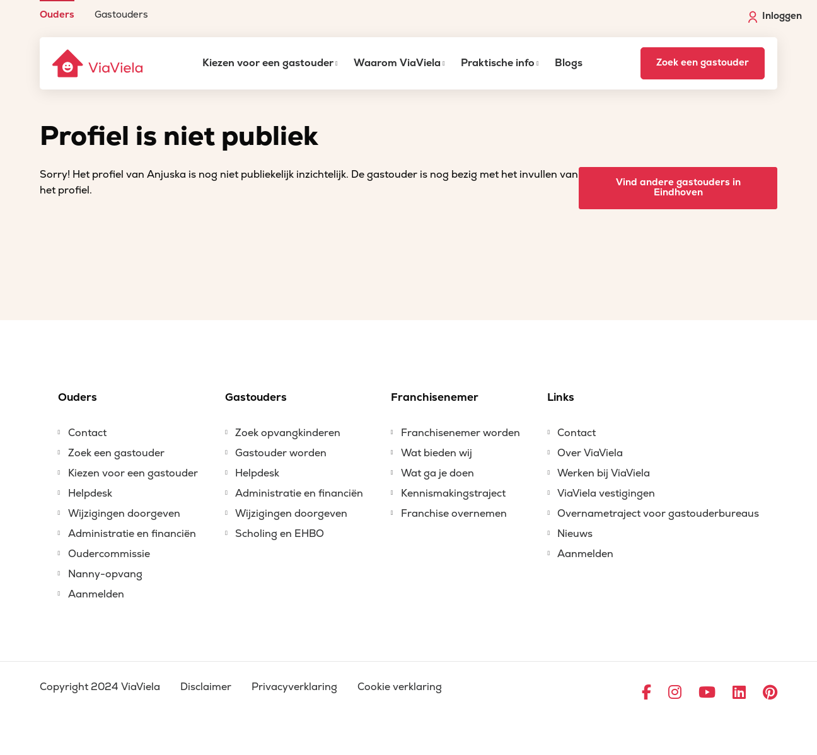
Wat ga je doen (437, 473)
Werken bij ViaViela (603, 473)
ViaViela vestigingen (606, 493)
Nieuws (575, 533)
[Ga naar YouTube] (707, 693)
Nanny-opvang (105, 574)
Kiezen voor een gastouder (267, 63)
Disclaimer (205, 687)
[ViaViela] (98, 63)
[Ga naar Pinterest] (770, 693)
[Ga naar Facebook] (646, 693)
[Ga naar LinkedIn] (739, 693)
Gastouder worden (281, 453)
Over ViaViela (590, 453)
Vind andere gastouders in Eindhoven (678, 187)
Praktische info (498, 63)
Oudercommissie (109, 554)
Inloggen (775, 16)
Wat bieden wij (436, 453)
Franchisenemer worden (460, 433)
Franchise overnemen (454, 513)
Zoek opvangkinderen (287, 433)
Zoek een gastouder (702, 63)
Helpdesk (90, 493)
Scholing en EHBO (279, 533)
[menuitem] (57, 10)
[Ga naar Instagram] (674, 693)
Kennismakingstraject (453, 493)
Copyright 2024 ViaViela (100, 687)
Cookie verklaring (399, 687)
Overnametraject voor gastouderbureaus (658, 513)
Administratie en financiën (132, 533)
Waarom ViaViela (397, 63)
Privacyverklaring (294, 687)
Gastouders (121, 14)
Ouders (57, 14)
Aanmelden (96, 594)
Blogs (568, 63)
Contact (87, 433)
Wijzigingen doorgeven (124, 513)
